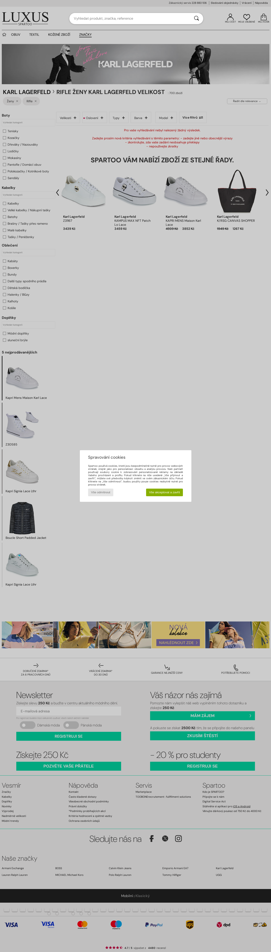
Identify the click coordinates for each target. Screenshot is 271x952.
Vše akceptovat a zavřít (164, 492)
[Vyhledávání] (196, 18)
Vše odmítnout (100, 492)
